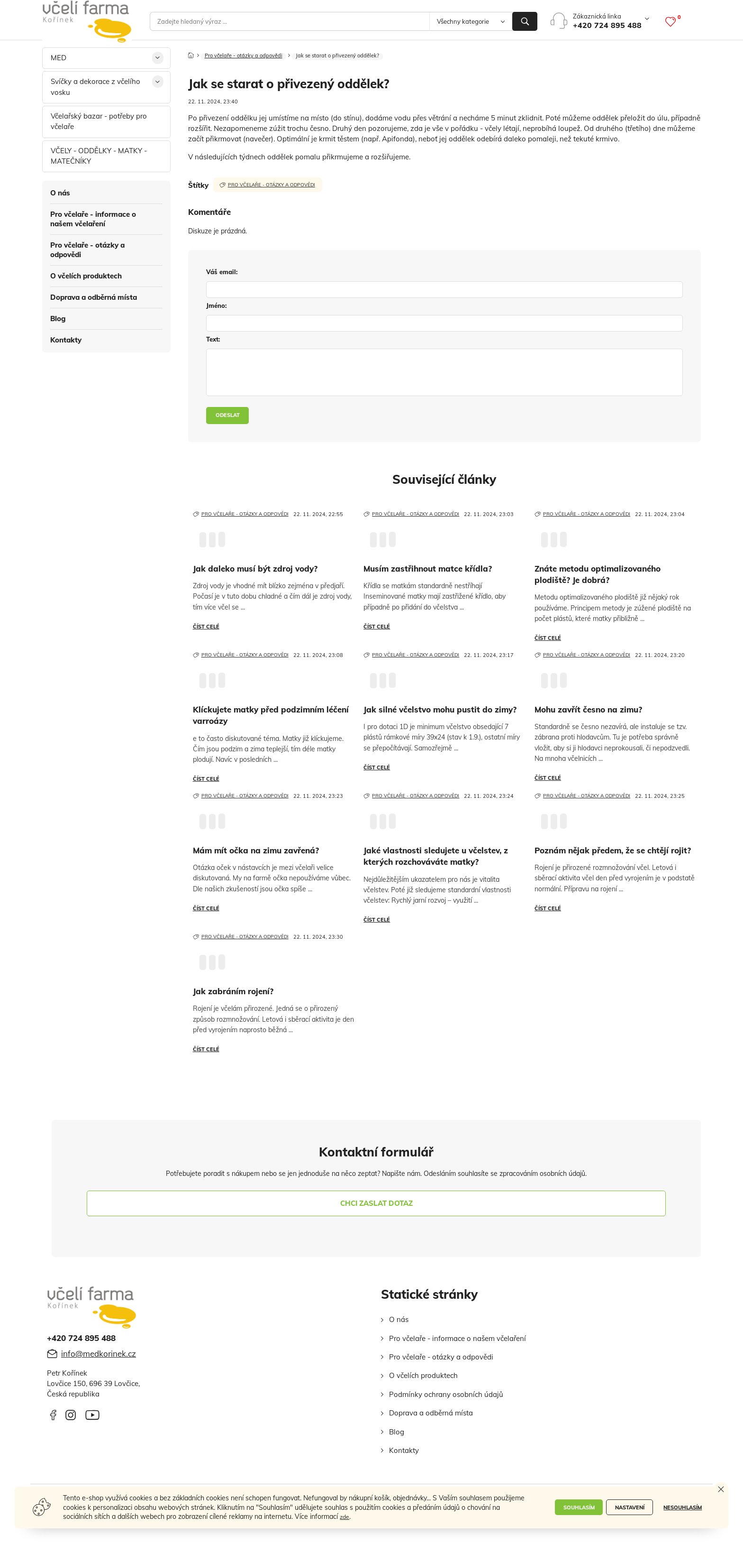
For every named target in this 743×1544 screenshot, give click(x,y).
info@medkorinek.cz (98, 1354)
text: (213, 339)
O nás (60, 192)
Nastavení (627, 1508)
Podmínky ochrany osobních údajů (446, 1394)
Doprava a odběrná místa (93, 297)
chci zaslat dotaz (376, 1203)
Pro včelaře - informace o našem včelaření (93, 219)
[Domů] (191, 58)
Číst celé (206, 626)
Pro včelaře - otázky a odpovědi (87, 249)
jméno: (216, 306)
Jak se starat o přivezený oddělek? (350, 61)
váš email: (221, 272)
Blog (58, 318)
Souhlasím (574, 1508)
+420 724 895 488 (607, 25)
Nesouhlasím (682, 1508)
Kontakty (66, 339)
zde (404, 1516)
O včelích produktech (86, 275)
